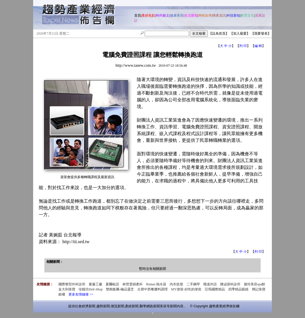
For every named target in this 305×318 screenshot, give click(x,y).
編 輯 (258, 46)
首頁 (137, 15)
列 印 (243, 46)
